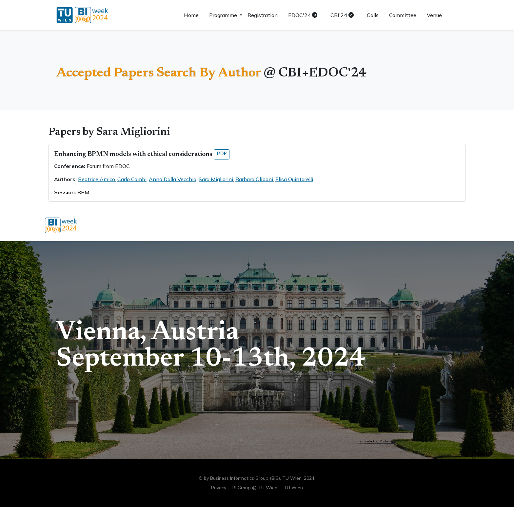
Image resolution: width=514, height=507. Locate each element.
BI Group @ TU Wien (254, 488)
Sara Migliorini (216, 179)
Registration (262, 15)
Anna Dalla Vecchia (172, 179)
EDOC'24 (302, 15)
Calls (373, 15)
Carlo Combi (132, 179)
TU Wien (293, 488)
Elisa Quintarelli (294, 179)
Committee (402, 15)
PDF (222, 154)
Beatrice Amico (96, 179)
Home (191, 15)
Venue (434, 15)
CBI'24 (342, 15)
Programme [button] (223, 15)
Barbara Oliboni (254, 179)
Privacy (218, 488)
